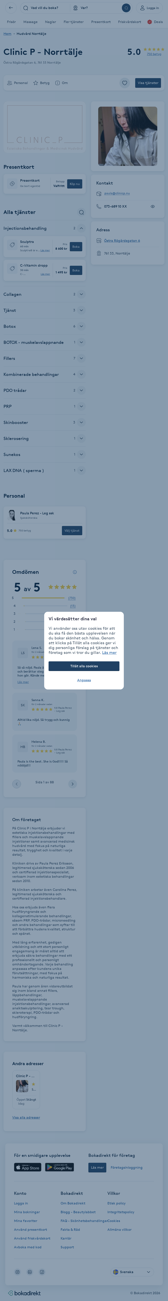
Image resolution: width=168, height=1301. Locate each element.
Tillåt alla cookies (84, 666)
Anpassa (84, 680)
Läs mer (109, 652)
